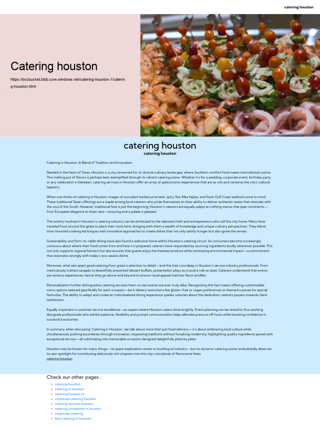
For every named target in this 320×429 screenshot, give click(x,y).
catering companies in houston (78, 409)
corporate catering (69, 413)
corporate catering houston (75, 399)
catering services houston (74, 404)
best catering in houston (73, 418)
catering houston (298, 7)
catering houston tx (69, 394)
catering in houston (69, 389)
